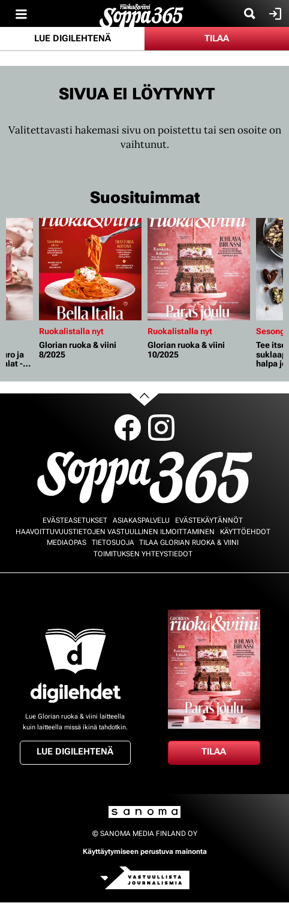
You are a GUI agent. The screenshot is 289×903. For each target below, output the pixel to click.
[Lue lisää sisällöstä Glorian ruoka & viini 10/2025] (198, 269)
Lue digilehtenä (72, 38)
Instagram (161, 427)
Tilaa (216, 38)
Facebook (128, 427)
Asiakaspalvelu (141, 520)
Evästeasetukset (75, 520)
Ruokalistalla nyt (71, 331)
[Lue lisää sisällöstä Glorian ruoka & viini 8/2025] (90, 269)
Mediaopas (66, 542)
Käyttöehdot (245, 532)
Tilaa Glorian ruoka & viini (189, 542)
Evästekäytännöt (209, 520)
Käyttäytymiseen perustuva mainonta (145, 851)
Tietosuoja (113, 542)
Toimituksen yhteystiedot (143, 554)
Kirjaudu (273, 14)
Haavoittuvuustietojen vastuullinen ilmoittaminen (115, 532)
